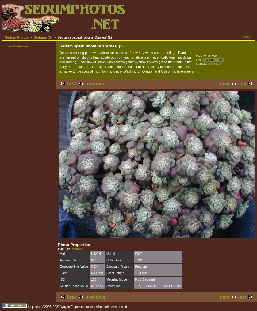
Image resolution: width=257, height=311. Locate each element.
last (242, 83)
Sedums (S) (43, 37)
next (225, 83)
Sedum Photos (17, 37)
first (71, 83)
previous (95, 83)
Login (247, 37)
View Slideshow (17, 46)
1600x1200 (215, 63)
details (77, 248)
